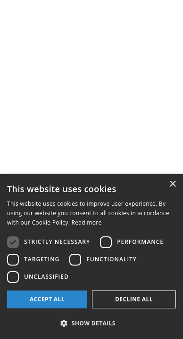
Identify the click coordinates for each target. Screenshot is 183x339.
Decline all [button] (134, 299)
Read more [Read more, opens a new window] (87, 222)
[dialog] (91, 256)
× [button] (172, 184)
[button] (91, 323)
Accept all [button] (47, 299)
